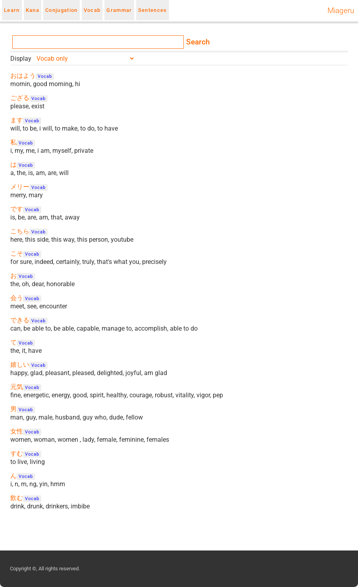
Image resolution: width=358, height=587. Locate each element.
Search (198, 42)
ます (16, 120)
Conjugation (61, 10)
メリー (19, 187)
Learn (12, 10)
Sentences (152, 10)
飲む (16, 498)
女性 (16, 431)
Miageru (340, 10)
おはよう (23, 75)
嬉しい (19, 364)
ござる (19, 98)
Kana (32, 10)
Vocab (92, 10)
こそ (16, 253)
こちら (19, 231)
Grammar (119, 10)
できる (19, 320)
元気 (16, 387)
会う (16, 298)
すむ (16, 453)
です (16, 209)
